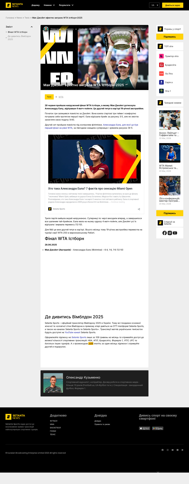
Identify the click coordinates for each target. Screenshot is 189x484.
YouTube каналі (72, 333)
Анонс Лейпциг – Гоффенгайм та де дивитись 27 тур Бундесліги (169, 136)
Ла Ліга (169, 73)
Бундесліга (170, 65)
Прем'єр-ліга (171, 56)
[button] (154, 5)
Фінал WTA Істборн (17, 32)
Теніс (27, 17)
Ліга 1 (168, 91)
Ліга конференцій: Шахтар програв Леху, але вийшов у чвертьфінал (169, 202)
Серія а (169, 82)
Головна (10, 17)
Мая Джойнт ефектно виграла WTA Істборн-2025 (83, 85)
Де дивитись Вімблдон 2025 (19, 38)
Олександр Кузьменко (62, 29)
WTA (64, 97)
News (19, 17)
